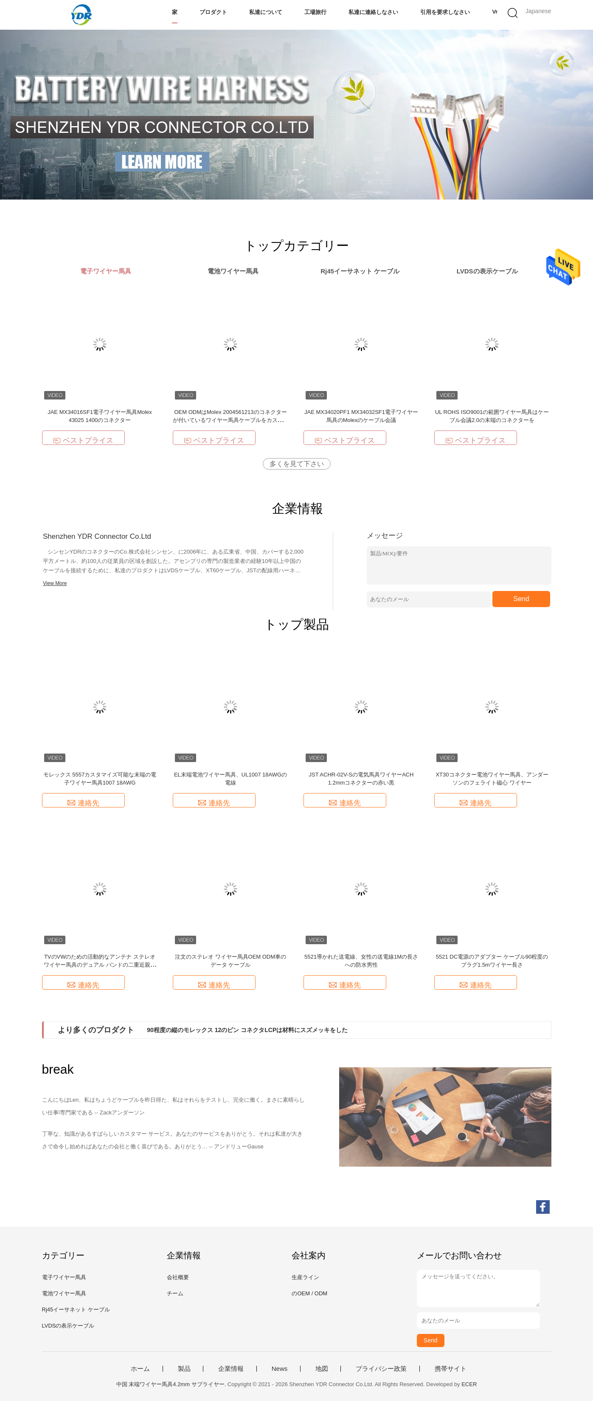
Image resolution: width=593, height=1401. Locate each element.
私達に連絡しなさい (373, 12)
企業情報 (231, 1369)
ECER (469, 1384)
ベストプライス (83, 440)
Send (521, 598)
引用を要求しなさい (445, 12)
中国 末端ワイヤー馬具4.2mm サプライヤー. (172, 1384)
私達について (265, 12)
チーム (175, 1293)
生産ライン (305, 1277)
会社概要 (178, 1277)
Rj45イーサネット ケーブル (76, 1309)
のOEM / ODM (309, 1293)
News (280, 1369)
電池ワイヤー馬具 (64, 1293)
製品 (184, 1369)
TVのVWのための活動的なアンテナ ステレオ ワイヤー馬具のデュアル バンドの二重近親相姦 (100, 965)
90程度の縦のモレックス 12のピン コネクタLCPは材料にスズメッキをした (247, 1030)
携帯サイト (451, 1369)
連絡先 (83, 803)
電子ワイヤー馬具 (64, 1277)
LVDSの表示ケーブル (68, 1325)
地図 (321, 1369)
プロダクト (213, 12)
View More (55, 583)
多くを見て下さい (297, 463)
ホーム (140, 1369)
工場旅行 (315, 12)
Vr (494, 11)
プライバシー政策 (381, 1369)
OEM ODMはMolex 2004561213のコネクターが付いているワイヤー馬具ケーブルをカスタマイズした (231, 420)
